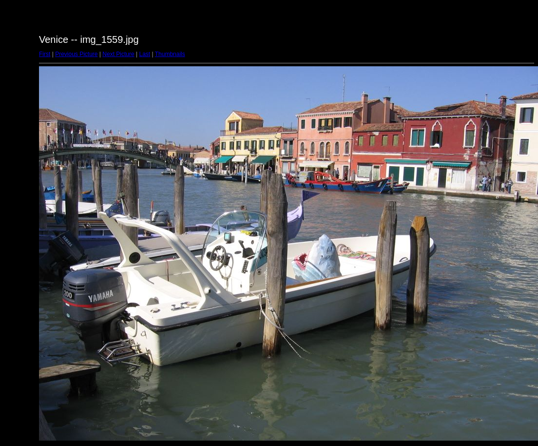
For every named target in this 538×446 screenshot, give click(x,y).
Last (144, 54)
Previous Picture (76, 54)
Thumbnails (170, 54)
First (44, 54)
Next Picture (118, 54)
